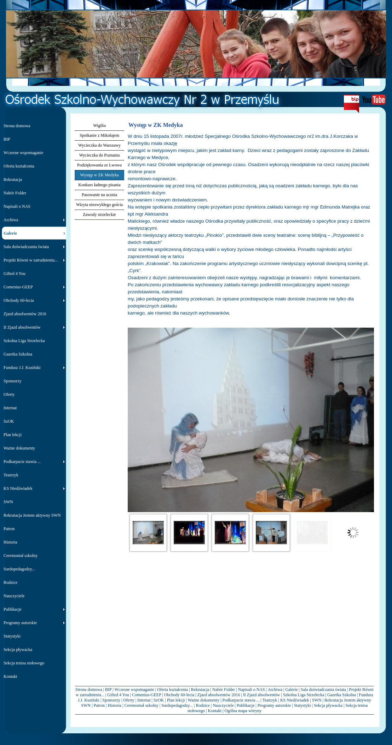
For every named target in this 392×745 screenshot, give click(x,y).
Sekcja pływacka (328, 705)
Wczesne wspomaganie (134, 689)
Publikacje (246, 705)
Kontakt (215, 710)
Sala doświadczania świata (323, 689)
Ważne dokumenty (203, 700)
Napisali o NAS (251, 689)
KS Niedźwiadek (294, 700)
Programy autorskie (274, 705)
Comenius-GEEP (146, 694)
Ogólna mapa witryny (243, 710)
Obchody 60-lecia (179, 694)
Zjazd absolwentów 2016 (218, 694)
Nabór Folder (223, 689)
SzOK (159, 700)
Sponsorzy (111, 700)
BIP (108, 689)
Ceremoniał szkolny (141, 705)
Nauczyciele (223, 705)
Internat (143, 700)
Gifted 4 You (118, 694)
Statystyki (302, 705)
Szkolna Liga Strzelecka (303, 694)
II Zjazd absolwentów (261, 694)
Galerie (291, 689)
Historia (114, 705)
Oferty (128, 700)
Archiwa (274, 689)
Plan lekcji (176, 700)
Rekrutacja (200, 689)
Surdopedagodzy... (177, 705)
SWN (317, 700)
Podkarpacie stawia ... (241, 700)
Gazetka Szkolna (341, 694)
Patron (99, 705)
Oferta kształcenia (172, 689)
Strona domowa (88, 689)
